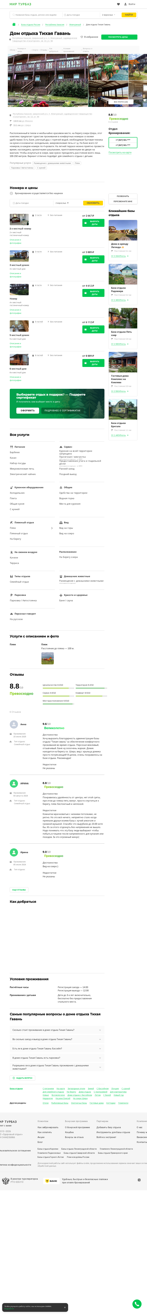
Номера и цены (21, 50)
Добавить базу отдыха (108, 1127)
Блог (40, 1142)
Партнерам (102, 1121)
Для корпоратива (118, 1092)
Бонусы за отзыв (74, 1137)
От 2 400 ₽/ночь (118, 300)
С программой (100, 1092)
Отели (46, 1103)
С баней (107, 1095)
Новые (46, 1095)
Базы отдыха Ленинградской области (79, 1149)
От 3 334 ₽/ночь (118, 256)
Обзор (12, 50)
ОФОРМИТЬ (28, 410)
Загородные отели (76, 1088)
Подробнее (9, 1309)
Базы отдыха (16, 1088)
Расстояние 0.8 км (121, 339)
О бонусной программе (77, 1127)
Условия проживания (68, 50)
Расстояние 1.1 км (121, 430)
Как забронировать (48, 1127)
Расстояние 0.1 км (121, 251)
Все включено (58, 1095)
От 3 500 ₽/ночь (118, 391)
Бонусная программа (76, 1121)
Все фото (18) (121, 102)
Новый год (119, 1095)
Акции (41, 1137)
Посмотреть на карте (120, 152)
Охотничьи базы (79, 1103)
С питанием (48, 1088)
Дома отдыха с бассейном (80, 1095)
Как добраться (53, 50)
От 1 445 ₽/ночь (118, 435)
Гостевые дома (97, 1103)
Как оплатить (45, 1132)
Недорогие (48, 1098)
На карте (61, 1088)
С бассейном (103, 1088)
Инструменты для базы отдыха (113, 1132)
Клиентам (43, 1121)
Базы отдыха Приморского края (113, 1153)
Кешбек (69, 1132)
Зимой (91, 1088)
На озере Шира (80, 1098)
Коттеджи (110, 1103)
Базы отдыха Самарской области (79, 1153)
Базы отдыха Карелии (48, 1149)
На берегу (71, 1092)
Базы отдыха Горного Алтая (51, 1157)
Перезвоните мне (123, 201)
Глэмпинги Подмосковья (49, 1153)
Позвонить (123, 196)
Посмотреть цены (118, 37)
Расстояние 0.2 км (121, 295)
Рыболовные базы (59, 1103)
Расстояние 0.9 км (121, 386)
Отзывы (43, 50)
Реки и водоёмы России (78, 1157)
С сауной (126, 1088)
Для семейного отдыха (53, 1092)
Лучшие (115, 1088)
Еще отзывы (19, 890)
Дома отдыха (85, 1092)
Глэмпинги (123, 1103)
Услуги (35, 50)
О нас (139, 1127)
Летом (98, 1095)
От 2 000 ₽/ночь (118, 344)
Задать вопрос (22, 1078)
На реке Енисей (63, 1098)
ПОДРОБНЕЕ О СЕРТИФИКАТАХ (62, 410)
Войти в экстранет (106, 1137)
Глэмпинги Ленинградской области (116, 1149)
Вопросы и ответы (87, 50)
